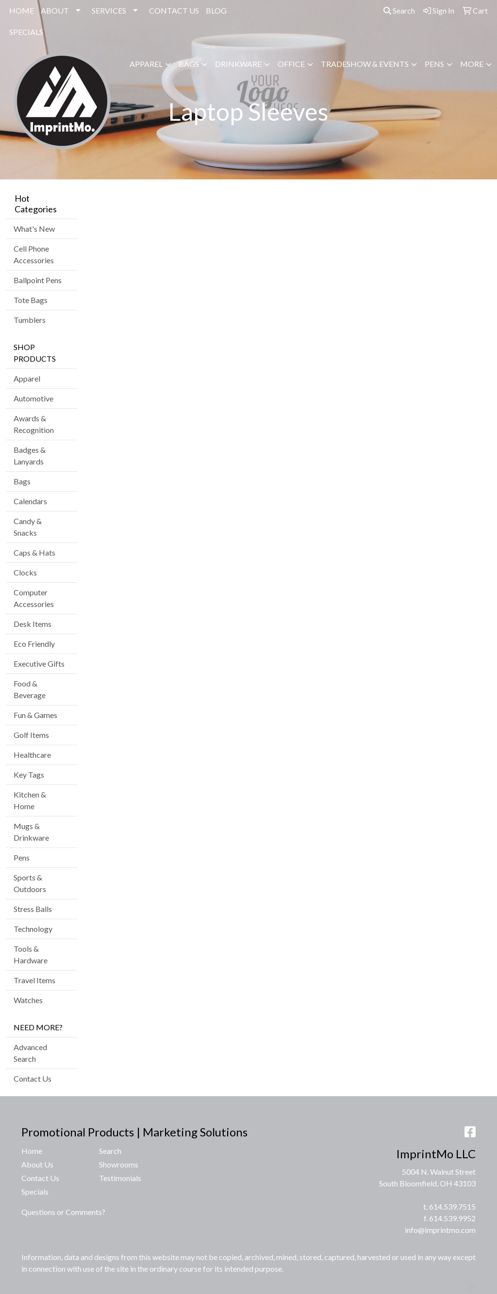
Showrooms (118, 1164)
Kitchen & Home (30, 800)
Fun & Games (35, 714)
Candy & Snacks (28, 526)
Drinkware (238, 63)
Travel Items (34, 980)
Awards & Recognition (34, 424)
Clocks (25, 572)
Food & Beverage (30, 689)
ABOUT (55, 10)
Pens (434, 63)
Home (31, 1150)
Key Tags (29, 774)
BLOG (216, 10)
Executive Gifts (39, 663)
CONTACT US (174, 10)
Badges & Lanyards (30, 455)
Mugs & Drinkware (31, 831)
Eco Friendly (34, 643)
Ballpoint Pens (38, 280)
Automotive (33, 398)
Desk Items (32, 623)
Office (291, 63)
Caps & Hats (34, 552)
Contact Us (32, 1078)
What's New (34, 228)
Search (399, 10)
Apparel (146, 63)
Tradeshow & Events (365, 63)
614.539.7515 (452, 1206)
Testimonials (120, 1177)
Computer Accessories (34, 598)
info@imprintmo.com (440, 1229)
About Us (37, 1164)
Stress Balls (33, 908)
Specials (35, 1191)
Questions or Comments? (63, 1211)
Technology (33, 928)
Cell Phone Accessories (34, 254)
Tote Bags (31, 299)
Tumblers (30, 319)
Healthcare (32, 754)
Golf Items (31, 734)
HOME (21, 10)
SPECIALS (26, 31)
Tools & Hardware (31, 954)
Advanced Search (30, 1052)
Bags (189, 63)
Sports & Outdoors (30, 883)
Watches (28, 1000)
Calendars (30, 501)
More (471, 63)
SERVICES (109, 10)
